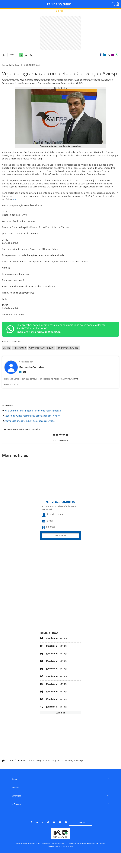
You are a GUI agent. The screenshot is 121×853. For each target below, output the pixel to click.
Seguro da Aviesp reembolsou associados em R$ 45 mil (31, 415)
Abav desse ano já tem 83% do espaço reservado (28, 420)
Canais (15, 779)
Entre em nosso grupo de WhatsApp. (39, 332)
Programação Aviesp (67, 347)
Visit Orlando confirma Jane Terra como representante (31, 410)
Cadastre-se (60, 535)
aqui (14, 199)
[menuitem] (60, 778)
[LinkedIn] (20, 372)
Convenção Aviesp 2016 (41, 347)
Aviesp (6, 347)
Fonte (12, 54)
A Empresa (16, 804)
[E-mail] (24, 372)
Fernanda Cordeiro (10, 65)
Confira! (74, 378)
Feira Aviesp (20, 347)
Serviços (16, 787)
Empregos (16, 796)
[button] (100, 55)
